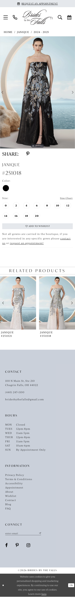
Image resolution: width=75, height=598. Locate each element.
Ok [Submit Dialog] (71, 586)
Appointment (14, 488)
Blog (8, 505)
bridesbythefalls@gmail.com (24, 400)
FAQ (8, 509)
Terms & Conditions (18, 480)
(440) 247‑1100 (14, 393)
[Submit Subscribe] (43, 534)
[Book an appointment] (37, 3)
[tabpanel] (37, 92)
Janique (23, 32)
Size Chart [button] (66, 198)
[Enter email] (25, 534)
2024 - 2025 (41, 32)
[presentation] (18, 303)
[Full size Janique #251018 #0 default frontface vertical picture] (37, 92)
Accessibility (14, 484)
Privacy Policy (14, 475)
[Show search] (60, 17)
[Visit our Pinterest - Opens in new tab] (17, 546)
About (9, 492)
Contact (10, 501)
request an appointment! (27, 244)
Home (8, 32)
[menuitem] (5, 17)
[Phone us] (15, 17)
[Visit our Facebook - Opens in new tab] (6, 546)
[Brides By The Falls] (37, 17)
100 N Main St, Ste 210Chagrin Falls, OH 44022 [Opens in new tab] (21, 383)
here (43, 595)
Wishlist (10, 496)
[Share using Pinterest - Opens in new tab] (27, 154)
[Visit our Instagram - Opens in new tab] (28, 546)
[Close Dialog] (3, 586)
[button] (5, 17)
